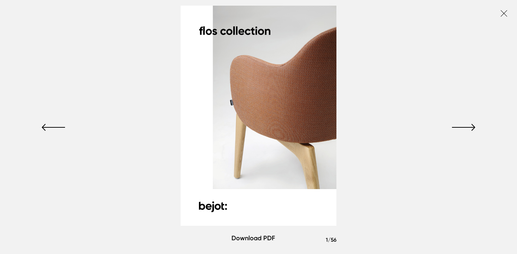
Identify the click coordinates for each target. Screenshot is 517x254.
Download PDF (253, 238)
